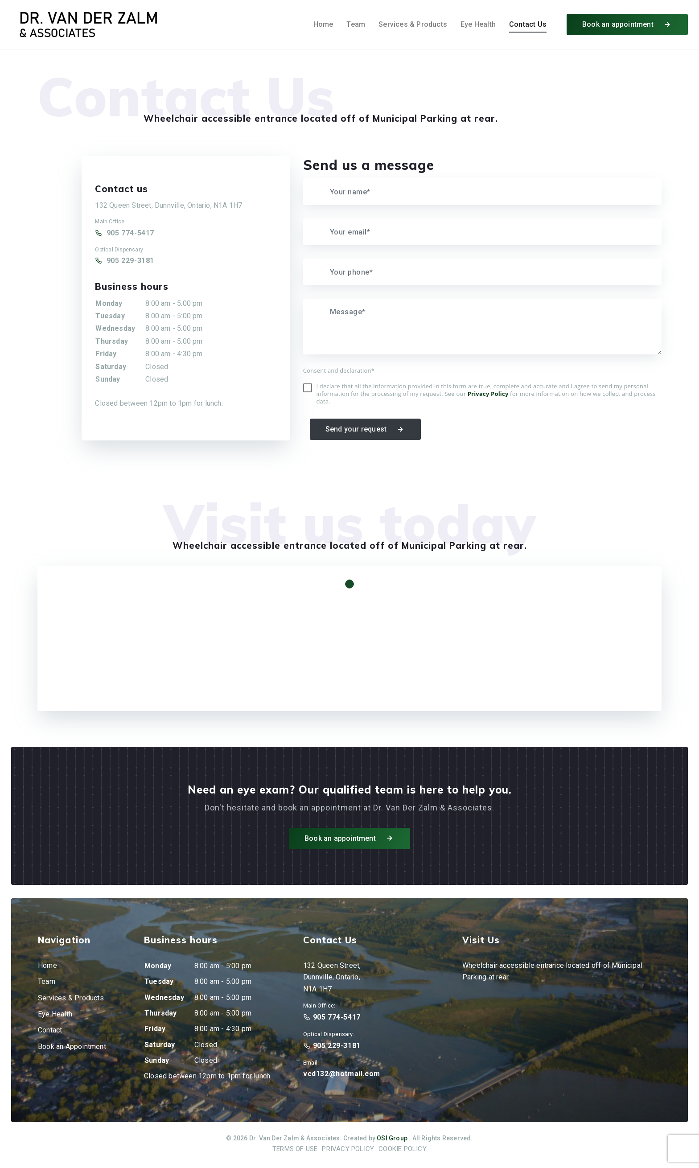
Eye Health (478, 24)
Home (323, 24)
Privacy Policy (348, 1149)
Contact (50, 1030)
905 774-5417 (130, 233)
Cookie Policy (402, 1149)
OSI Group (392, 1138)
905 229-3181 (130, 260)
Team (355, 24)
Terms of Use (294, 1149)
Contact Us (528, 24)
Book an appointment (627, 24)
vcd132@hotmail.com (341, 1073)
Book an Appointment (72, 1046)
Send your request (365, 429)
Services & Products (412, 24)
